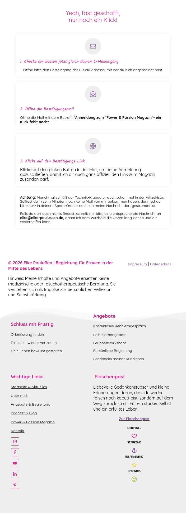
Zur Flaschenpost (134, 418)
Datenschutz (160, 264)
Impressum (137, 264)
